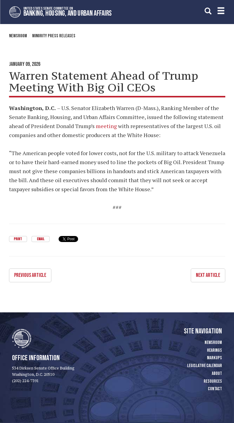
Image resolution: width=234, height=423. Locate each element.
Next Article (208, 275)
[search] (208, 11)
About (217, 373)
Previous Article (30, 275)
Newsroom (18, 36)
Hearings (214, 350)
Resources (213, 381)
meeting (106, 126)
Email (40, 239)
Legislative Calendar (204, 366)
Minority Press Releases (53, 36)
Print (18, 239)
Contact (215, 389)
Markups (214, 358)
